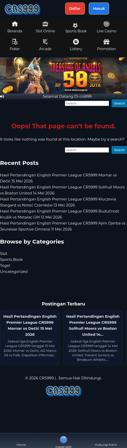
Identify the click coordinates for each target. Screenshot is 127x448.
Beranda (14, 27)
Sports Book (76, 28)
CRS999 (46, 378)
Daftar (75, 8)
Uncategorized (14, 271)
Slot (3, 253)
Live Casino (106, 27)
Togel (5, 265)
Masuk (99, 8)
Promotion (106, 45)
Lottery (76, 45)
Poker (15, 45)
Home (21, 440)
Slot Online (45, 27)
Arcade (45, 45)
